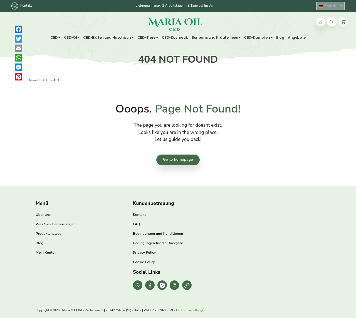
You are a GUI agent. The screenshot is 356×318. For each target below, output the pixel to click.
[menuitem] (330, 6)
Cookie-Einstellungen (191, 310)
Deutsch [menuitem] (330, 6)
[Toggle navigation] (205, 24)
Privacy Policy (144, 252)
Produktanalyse (48, 233)
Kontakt (22, 6)
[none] (330, 6)
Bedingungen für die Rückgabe (158, 243)
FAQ (136, 224)
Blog (39, 243)
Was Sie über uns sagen (55, 224)
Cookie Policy (144, 262)
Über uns (43, 214)
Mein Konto (45, 252)
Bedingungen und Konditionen (158, 233)
